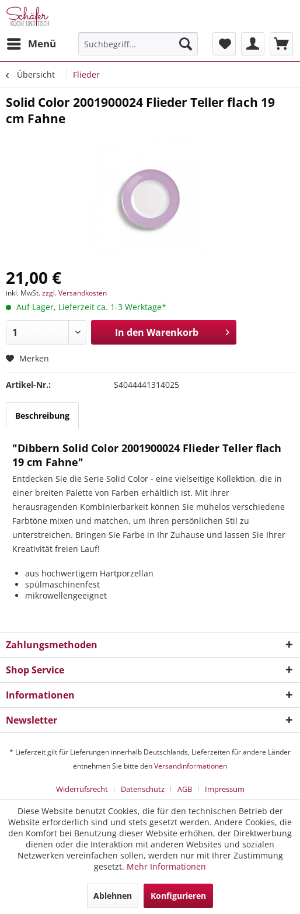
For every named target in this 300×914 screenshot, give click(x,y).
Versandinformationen (190, 766)
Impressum (225, 789)
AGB (184, 789)
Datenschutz (143, 789)
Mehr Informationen (166, 866)
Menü (31, 42)
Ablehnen (112, 895)
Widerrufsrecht (82, 789)
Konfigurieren (178, 895)
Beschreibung (42, 415)
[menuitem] (31, 43)
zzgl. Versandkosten (74, 293)
